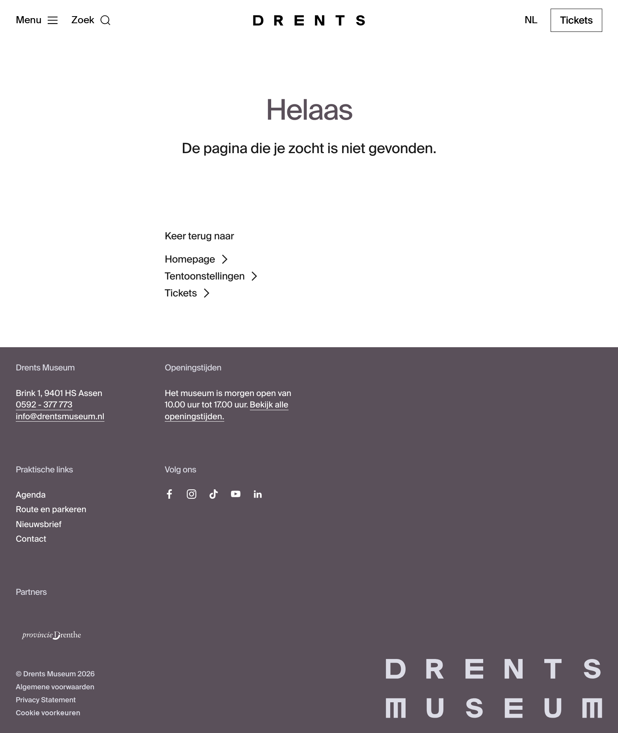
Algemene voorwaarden (55, 687)
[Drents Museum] (309, 20)
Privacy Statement (46, 700)
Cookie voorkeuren (48, 713)
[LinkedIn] (257, 494)
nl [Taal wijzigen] (531, 20)
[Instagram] (191, 494)
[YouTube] (235, 494)
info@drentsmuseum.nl (60, 416)
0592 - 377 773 (44, 404)
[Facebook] (169, 494)
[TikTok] (213, 494)
